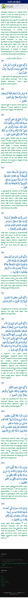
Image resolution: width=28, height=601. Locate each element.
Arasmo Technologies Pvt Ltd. (17, 593)
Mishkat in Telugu (4, 581)
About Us (2, 577)
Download (3, 584)
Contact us (3, 585)
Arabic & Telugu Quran (5, 582)
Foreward (3, 579)
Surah (22, 5)
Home (17, 5)
